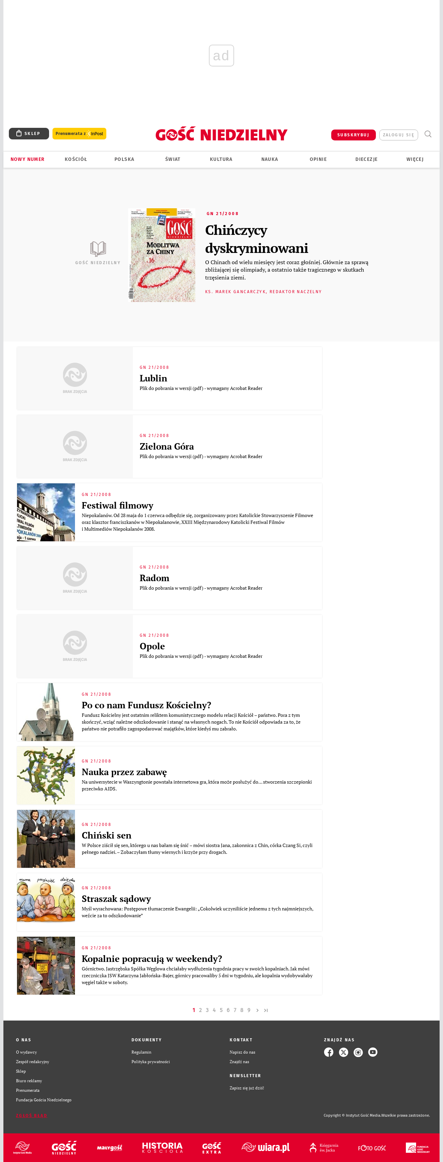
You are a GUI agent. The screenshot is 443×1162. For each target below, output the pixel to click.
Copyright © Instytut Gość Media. (352, 1115)
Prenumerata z (79, 134)
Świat (173, 159)
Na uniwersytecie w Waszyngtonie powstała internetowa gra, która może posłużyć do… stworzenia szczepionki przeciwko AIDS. (197, 785)
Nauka (269, 159)
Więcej (415, 159)
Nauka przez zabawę (124, 772)
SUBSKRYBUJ (353, 135)
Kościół (76, 159)
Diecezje (366, 159)
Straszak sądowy (116, 898)
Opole (152, 646)
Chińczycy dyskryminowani (256, 239)
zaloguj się (398, 135)
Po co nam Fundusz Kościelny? (146, 705)
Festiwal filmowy (117, 505)
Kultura (221, 159)
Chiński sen (107, 835)
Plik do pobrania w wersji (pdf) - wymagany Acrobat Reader (201, 388)
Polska (124, 159)
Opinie (318, 159)
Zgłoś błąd (31, 1115)
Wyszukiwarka (428, 134)
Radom (154, 578)
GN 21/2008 (223, 213)
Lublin (153, 378)
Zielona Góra (167, 446)
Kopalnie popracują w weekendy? (152, 958)
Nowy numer (28, 159)
